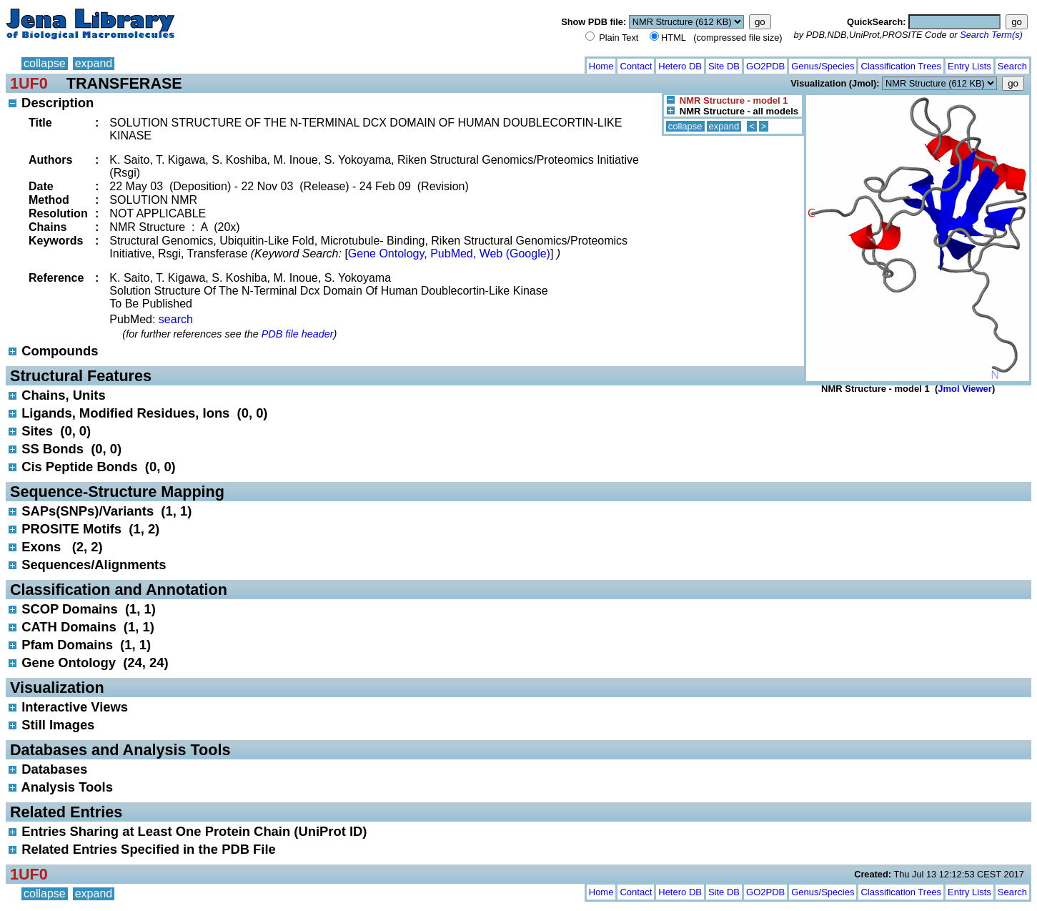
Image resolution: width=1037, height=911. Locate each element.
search (176, 319)
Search (1012, 66)
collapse (45, 63)
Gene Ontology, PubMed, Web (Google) (449, 253)
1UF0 (29, 83)
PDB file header (298, 334)
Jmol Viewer (965, 388)
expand (94, 63)
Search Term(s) (991, 34)
